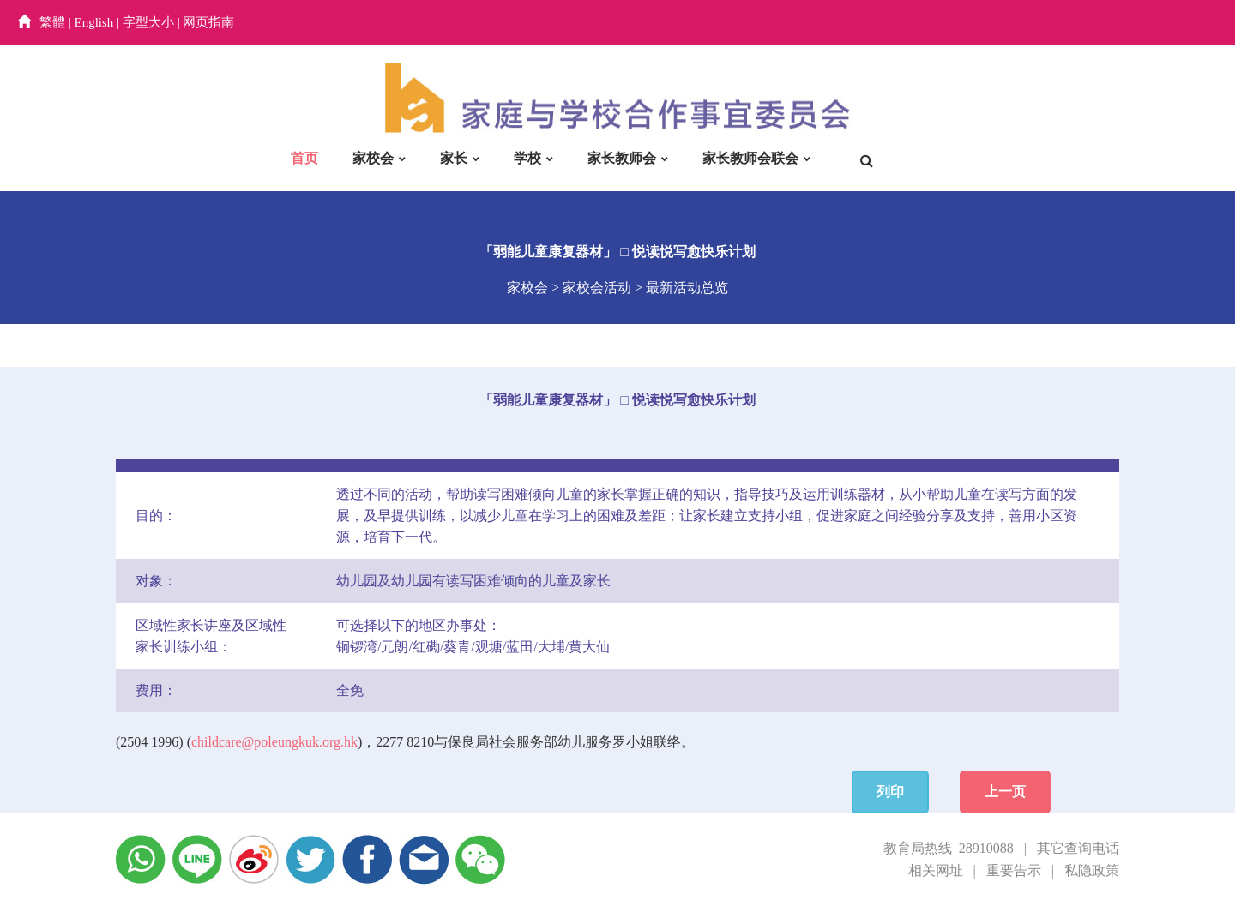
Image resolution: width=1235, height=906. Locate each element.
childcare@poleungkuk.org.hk (274, 742)
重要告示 (1013, 870)
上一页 (1005, 791)
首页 (304, 158)
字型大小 (148, 22)
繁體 (52, 22)
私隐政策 (1091, 870)
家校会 (373, 158)
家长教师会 (621, 158)
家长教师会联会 (750, 158)
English (94, 22)
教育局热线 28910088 (948, 848)
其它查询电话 (1078, 848)
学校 (527, 158)
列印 (890, 791)
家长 (453, 158)
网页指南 (208, 22)
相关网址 (935, 870)
